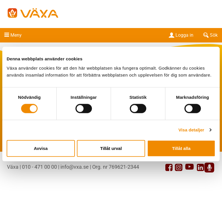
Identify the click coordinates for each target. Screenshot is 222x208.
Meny (16, 35)
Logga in (180, 35)
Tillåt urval (111, 148)
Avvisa (41, 148)
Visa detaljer (191, 129)
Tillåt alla (181, 148)
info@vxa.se (74, 167)
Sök (210, 35)
